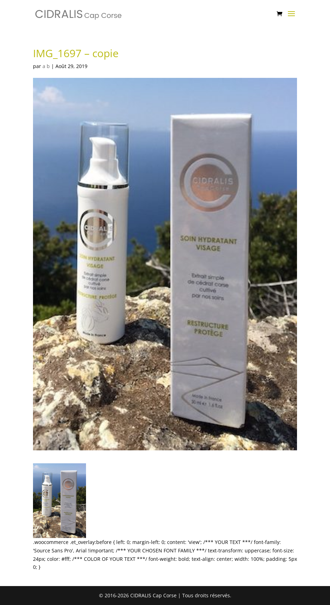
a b (46, 66)
